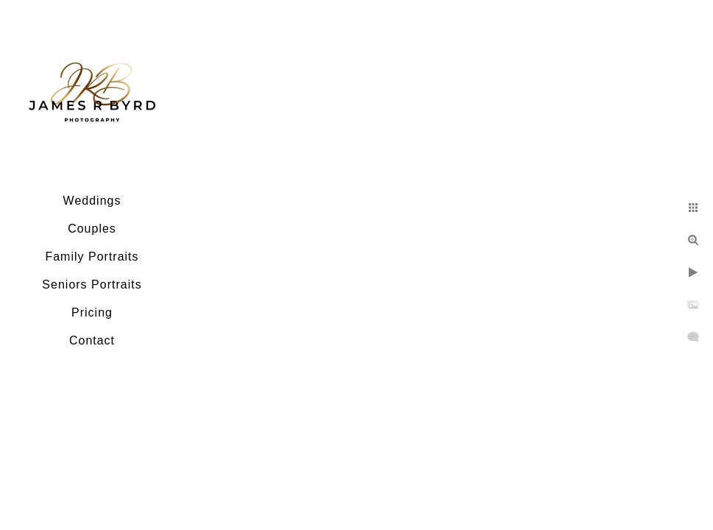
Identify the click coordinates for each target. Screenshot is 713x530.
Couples (92, 228)
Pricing (92, 312)
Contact (92, 340)
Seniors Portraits (91, 284)
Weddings (92, 200)
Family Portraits (91, 256)
